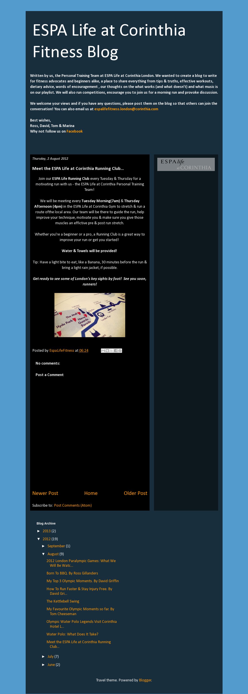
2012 (47, 539)
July (51, 657)
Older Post (135, 493)
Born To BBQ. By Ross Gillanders (72, 573)
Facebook (74, 131)
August (54, 554)
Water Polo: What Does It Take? (72, 634)
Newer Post (45, 493)
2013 (47, 531)
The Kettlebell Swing (62, 601)
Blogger (145, 680)
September (57, 546)
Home (91, 493)
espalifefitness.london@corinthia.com (126, 109)
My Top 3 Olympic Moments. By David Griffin (82, 581)
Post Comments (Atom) (73, 506)
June (52, 665)
